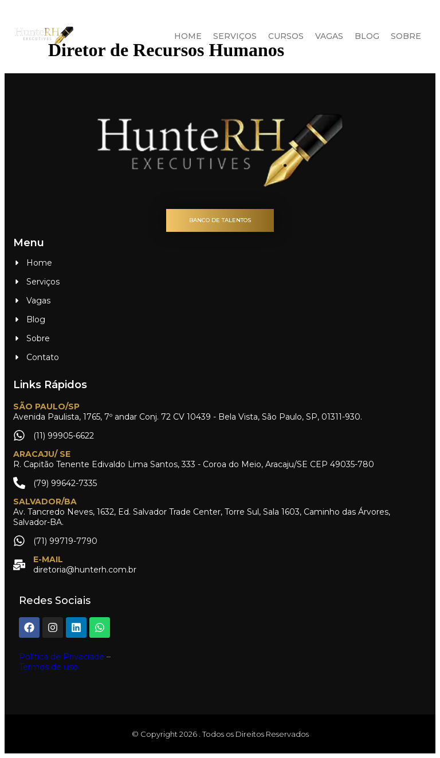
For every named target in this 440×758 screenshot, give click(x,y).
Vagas (329, 36)
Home (188, 36)
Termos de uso (48, 667)
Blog (367, 36)
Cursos (286, 36)
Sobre (406, 36)
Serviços (235, 36)
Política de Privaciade (61, 657)
